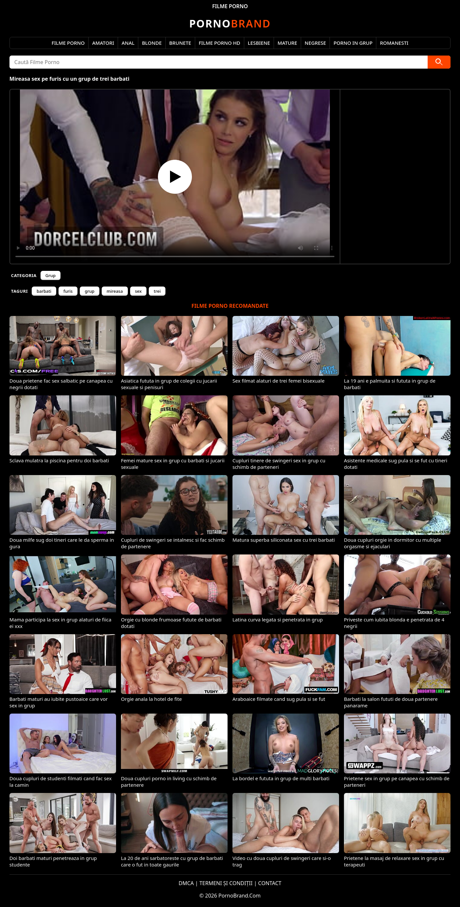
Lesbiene (259, 43)
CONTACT (269, 883)
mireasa (115, 291)
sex (138, 291)
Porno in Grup (352, 43)
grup (89, 291)
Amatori (103, 43)
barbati (44, 291)
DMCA (186, 883)
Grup (50, 275)
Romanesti (394, 43)
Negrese (315, 43)
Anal (128, 43)
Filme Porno (68, 43)
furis (68, 291)
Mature (287, 43)
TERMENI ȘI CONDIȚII (226, 883)
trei (157, 291)
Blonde (152, 43)
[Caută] (439, 62)
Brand (230, 23)
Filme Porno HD (219, 43)
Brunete (180, 43)
